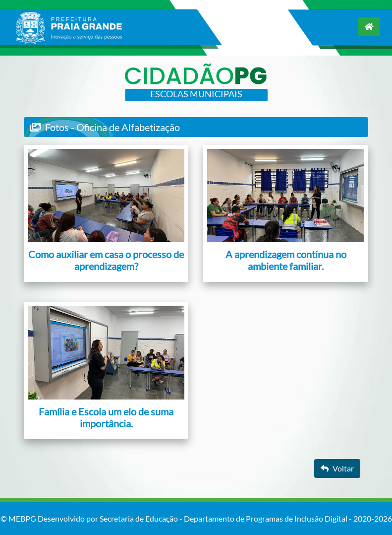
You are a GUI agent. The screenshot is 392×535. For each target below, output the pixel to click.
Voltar (337, 468)
